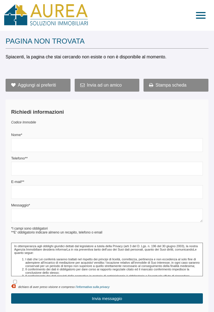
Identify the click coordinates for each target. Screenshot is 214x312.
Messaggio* (20, 205)
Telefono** (19, 158)
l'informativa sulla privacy (93, 287)
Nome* (16, 135)
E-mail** (17, 182)
